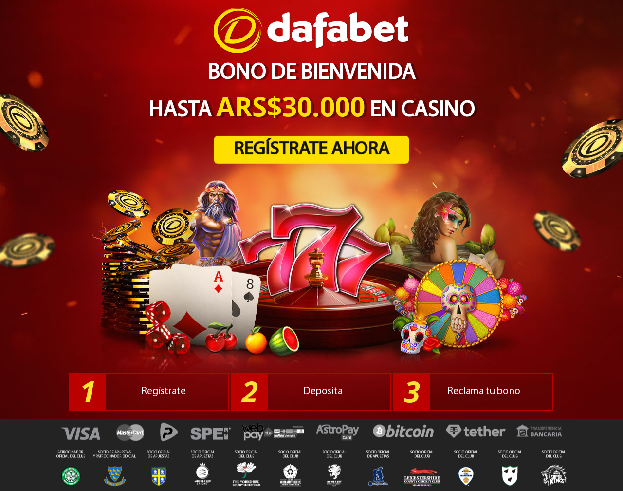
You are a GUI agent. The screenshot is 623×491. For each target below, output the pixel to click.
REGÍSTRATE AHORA (312, 149)
